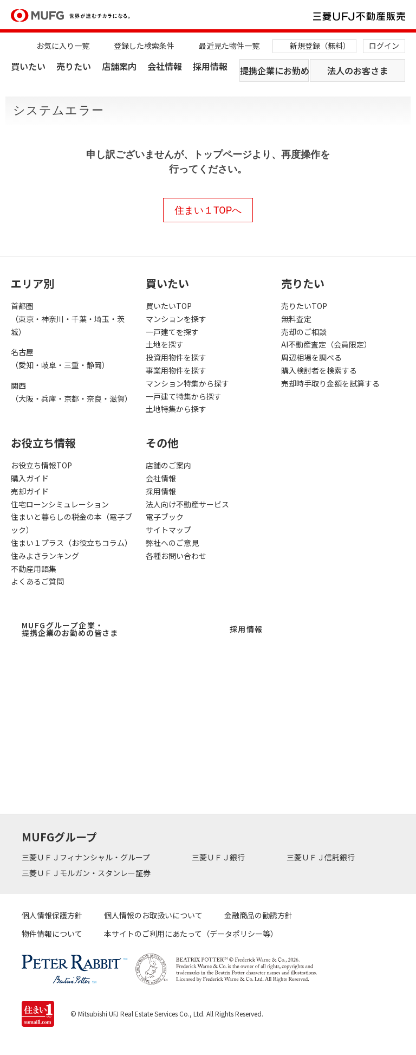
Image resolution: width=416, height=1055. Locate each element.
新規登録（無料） (320, 45)
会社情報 (164, 66)
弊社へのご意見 (172, 542)
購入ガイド (30, 478)
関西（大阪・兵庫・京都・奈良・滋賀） (71, 392)
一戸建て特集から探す (184, 396)
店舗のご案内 (168, 465)
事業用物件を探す (176, 370)
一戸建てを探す (172, 331)
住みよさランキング (45, 555)
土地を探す (165, 344)
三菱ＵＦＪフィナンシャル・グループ (87, 857)
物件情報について (52, 933)
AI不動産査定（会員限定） (326, 344)
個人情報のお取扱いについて (153, 915)
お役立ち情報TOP (41, 465)
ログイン (384, 45)
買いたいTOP (169, 305)
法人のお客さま (357, 70)
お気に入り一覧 (62, 45)
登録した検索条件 (144, 45)
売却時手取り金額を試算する (330, 383)
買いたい (28, 66)
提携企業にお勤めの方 (274, 70)
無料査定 (296, 318)
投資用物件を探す (176, 357)
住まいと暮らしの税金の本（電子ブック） (71, 523)
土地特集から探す (176, 408)
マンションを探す (176, 318)
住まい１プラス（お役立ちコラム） (71, 542)
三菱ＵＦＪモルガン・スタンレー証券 (87, 873)
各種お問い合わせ (176, 555)
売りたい (73, 66)
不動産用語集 (33, 568)
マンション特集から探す (187, 383)
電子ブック (165, 516)
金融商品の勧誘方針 (258, 915)
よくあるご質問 (37, 581)
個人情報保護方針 (52, 915)
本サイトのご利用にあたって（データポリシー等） (191, 933)
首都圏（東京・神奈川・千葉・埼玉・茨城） (68, 318)
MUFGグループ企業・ (70, 629)
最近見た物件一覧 (229, 45)
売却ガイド (30, 491)
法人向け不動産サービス (187, 504)
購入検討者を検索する (319, 370)
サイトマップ (168, 529)
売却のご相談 (304, 331)
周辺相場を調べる (311, 357)
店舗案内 (119, 66)
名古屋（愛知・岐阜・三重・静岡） (60, 358)
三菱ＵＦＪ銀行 (219, 857)
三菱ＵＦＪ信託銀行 (321, 857)
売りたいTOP (304, 305)
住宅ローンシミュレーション (60, 504)
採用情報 (210, 66)
